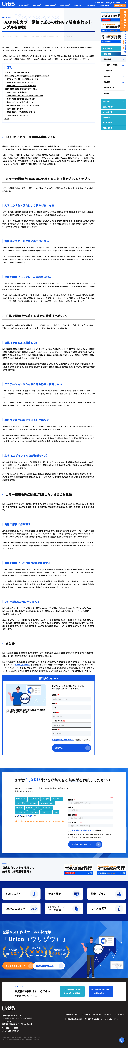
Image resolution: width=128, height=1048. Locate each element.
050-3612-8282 (12, 1028)
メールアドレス (57, 721)
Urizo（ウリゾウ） (22, 664)
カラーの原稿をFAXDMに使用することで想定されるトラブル (27, 75)
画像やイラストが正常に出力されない (21, 82)
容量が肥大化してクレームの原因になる (21, 85)
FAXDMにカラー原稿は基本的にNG (17, 72)
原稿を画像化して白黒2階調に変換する (21, 112)
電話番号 (54, 729)
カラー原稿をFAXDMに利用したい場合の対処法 (22, 105)
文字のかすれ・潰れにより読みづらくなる (22, 79)
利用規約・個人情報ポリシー (63, 739)
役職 (53, 703)
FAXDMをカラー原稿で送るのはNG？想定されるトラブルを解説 (52, 36)
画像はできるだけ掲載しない (17, 92)
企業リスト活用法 (12, 36)
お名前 (54, 712)
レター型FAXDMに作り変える (17, 115)
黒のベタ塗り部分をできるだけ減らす (21, 99)
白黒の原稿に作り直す (15, 109)
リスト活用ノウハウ (26, 36)
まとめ (7, 118)
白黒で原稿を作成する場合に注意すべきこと (21, 89)
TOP (3, 36)
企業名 (54, 695)
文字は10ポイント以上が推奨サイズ (20, 102)
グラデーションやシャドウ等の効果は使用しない (25, 95)
